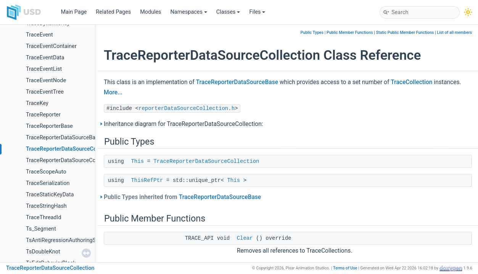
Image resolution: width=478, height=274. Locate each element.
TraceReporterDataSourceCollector (68, 160)
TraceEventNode (46, 80)
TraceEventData (45, 57)
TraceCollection (411, 82)
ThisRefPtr (147, 180)
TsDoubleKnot (43, 252)
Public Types (311, 32)
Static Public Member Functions (405, 32)
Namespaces (189, 12)
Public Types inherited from (182, 197)
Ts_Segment (41, 229)
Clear (245, 238)
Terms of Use (345, 268)
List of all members (454, 32)
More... (113, 92)
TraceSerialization (47, 183)
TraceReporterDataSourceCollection (70, 149)
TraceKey (37, 103)
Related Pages (113, 12)
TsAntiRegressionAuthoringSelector (69, 240)
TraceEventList (44, 69)
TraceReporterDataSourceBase (63, 137)
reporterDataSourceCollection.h (186, 108)
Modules (150, 12)
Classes (228, 12)
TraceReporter (43, 115)
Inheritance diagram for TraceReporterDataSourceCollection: (183, 124)
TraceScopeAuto (46, 172)
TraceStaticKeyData (50, 194)
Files (257, 12)
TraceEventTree (45, 92)
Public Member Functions (350, 32)
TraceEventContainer (51, 46)
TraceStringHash (46, 206)
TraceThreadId (43, 217)
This (137, 161)
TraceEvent (39, 35)
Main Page (74, 12)
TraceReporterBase (49, 126)
